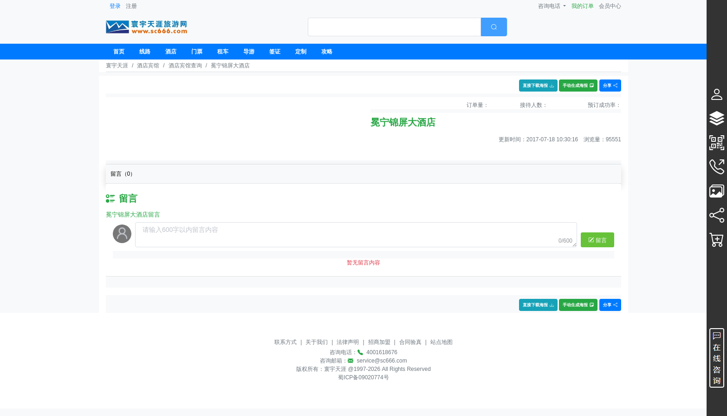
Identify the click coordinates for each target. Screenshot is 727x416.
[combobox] (407, 27)
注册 (131, 6)
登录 (115, 6)
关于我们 (316, 342)
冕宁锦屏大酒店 (230, 65)
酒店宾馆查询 (185, 65)
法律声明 (348, 342)
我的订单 (582, 6)
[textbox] (394, 27)
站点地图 (441, 342)
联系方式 (285, 342)
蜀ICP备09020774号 (363, 377)
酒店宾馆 (148, 65)
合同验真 (410, 342)
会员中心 (610, 6)
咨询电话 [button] (550, 6)
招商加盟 (379, 342)
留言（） (123, 174)
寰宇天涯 (117, 65)
